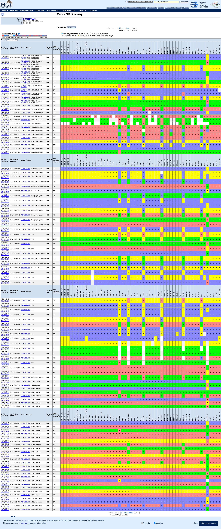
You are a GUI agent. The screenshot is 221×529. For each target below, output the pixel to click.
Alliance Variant (5, 178)
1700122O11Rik (29, 19)
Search (3, 10)
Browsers (93, 10)
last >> (128, 28)
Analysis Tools (69, 11)
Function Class (71, 27)
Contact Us (82, 10)
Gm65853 (24, 57)
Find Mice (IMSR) (53, 10)
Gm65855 (24, 59)
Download (13, 10)
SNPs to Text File (12, 40)
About (2, 7)
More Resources (26, 10)
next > (123, 28)
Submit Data (39, 10)
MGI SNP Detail (5, 58)
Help (6, 7)
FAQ (10, 7)
